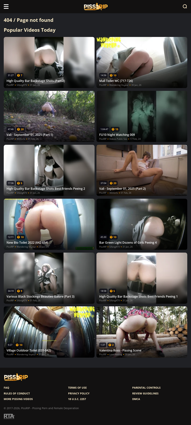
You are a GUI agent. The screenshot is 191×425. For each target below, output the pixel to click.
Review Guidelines (145, 393)
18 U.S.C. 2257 (77, 399)
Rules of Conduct (17, 393)
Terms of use (77, 387)
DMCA (136, 399)
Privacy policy (79, 393)
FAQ (6, 387)
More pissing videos (18, 399)
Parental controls (146, 387)
